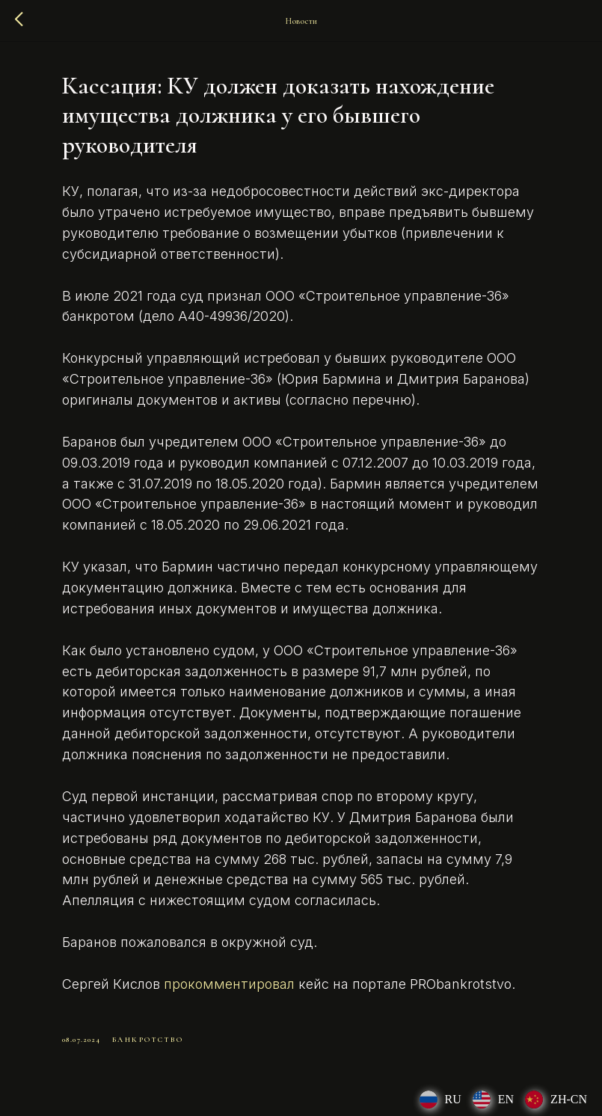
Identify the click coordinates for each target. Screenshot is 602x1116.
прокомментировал (229, 984)
